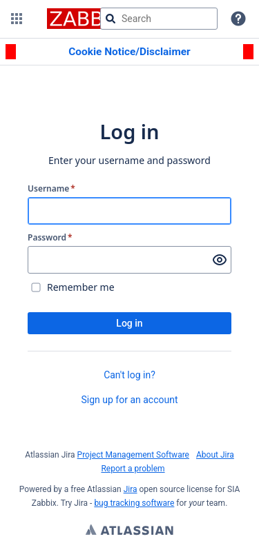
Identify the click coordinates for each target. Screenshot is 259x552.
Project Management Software (133, 455)
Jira (130, 489)
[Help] (238, 19)
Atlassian (129, 531)
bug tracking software (134, 503)
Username (51, 188)
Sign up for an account (129, 399)
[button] (16, 18)
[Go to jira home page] (86, 18)
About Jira (215, 455)
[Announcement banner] (129, 52)
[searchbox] (159, 19)
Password (50, 237)
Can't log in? (129, 374)
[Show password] (220, 260)
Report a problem (132, 468)
